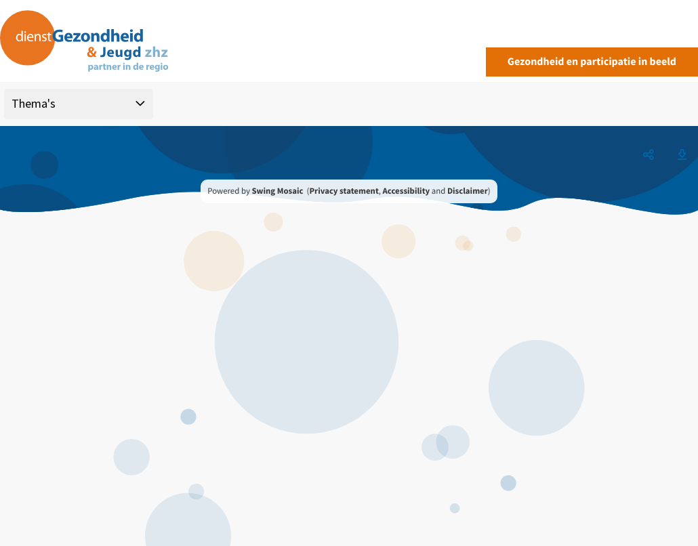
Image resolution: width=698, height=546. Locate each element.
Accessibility (406, 191)
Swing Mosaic (277, 191)
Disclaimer (467, 191)
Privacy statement (343, 191)
